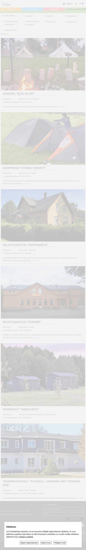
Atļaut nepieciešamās (29, 543)
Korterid (29, 16)
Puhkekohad (72, 22)
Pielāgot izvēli (59, 543)
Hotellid (50, 16)
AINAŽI (11, 9)
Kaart (6, 34)
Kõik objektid (9, 16)
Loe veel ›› (62, 107)
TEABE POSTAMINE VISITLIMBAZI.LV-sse (16, 511)
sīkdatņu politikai (26, 537)
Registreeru (75, 519)
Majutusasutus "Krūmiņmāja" (25, 244)
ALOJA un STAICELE (75, 9)
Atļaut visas (46, 543)
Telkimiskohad (11, 30)
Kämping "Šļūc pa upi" (19, 93)
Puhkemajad (72, 16)
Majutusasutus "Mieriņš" (22, 321)
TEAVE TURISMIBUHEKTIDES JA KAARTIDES (17, 514)
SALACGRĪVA (32, 9)
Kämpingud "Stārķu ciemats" (24, 167)
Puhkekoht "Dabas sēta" (21, 409)
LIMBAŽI (54, 9)
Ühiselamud (51, 22)
